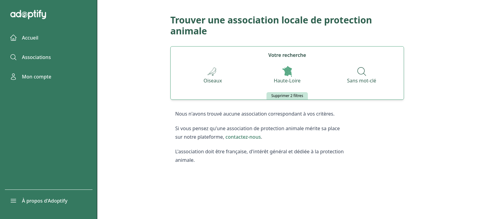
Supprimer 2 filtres (287, 95)
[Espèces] (213, 75)
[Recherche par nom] (362, 75)
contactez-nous (243, 137)
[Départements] (287, 75)
